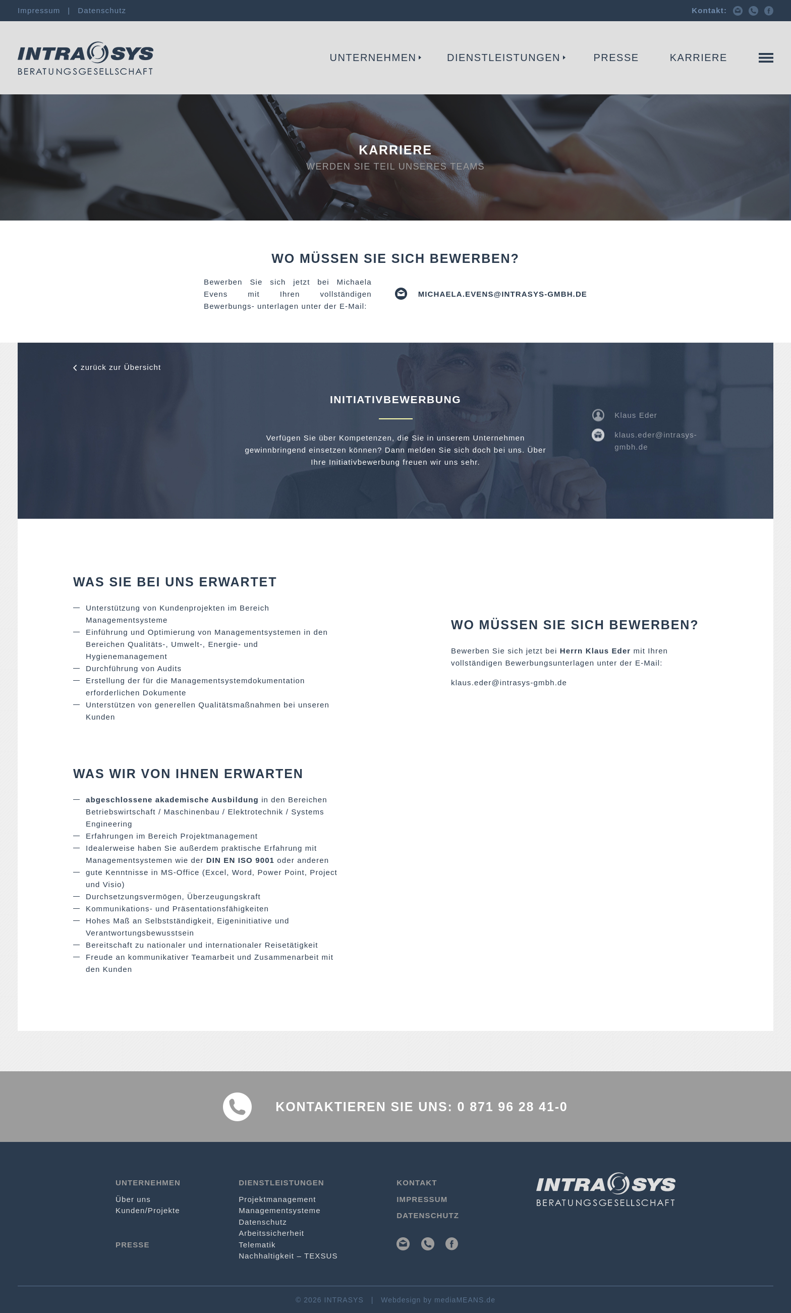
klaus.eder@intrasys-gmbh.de (509, 682)
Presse (616, 57)
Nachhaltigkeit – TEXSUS (288, 1255)
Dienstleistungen (503, 57)
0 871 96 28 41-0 (513, 1107)
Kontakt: (709, 10)
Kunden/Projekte (148, 1210)
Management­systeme (305, 74)
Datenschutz (102, 10)
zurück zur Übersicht (121, 367)
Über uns (133, 1199)
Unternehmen (373, 57)
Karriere (698, 57)
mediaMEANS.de (464, 1300)
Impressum (39, 10)
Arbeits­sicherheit (271, 1233)
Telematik (257, 1244)
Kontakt (753, 74)
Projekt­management (178, 74)
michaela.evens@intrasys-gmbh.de (502, 294)
